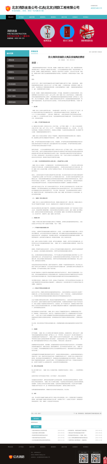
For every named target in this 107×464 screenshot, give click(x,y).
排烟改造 (11, 78)
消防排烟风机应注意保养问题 (39, 430)
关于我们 (21, 17)
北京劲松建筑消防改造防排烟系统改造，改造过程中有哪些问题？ (41, 440)
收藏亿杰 (84, 1)
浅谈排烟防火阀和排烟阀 (38, 432)
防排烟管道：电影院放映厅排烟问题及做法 (89, 413)
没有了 (39, 413)
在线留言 (75, 17)
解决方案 (64, 17)
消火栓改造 (12, 84)
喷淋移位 (11, 66)
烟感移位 (11, 72)
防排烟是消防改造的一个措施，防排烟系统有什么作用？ (78, 435)
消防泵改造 (12, 102)
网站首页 (10, 17)
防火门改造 (12, 96)
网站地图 (99, 1)
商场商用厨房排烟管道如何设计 (40, 435)
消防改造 (11, 60)
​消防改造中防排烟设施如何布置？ (76, 432)
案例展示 (53, 17)
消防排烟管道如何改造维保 (39, 437)
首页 (90, 52)
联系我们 (92, 1)
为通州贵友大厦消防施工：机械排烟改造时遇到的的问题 (78, 440)
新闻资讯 (42, 17)
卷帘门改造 (12, 90)
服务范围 (32, 17)
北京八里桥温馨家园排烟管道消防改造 (78, 437)
